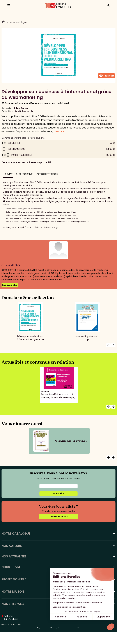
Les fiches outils (24, 111)
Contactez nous (59, 516)
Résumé (8, 173)
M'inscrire (58, 493)
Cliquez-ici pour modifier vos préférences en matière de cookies (58, 628)
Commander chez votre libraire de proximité (26, 162)
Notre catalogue (18, 22)
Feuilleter (106, 76)
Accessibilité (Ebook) (48, 173)
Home (3, 22)
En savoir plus (9, 285)
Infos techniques (25, 173)
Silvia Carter (21, 108)
